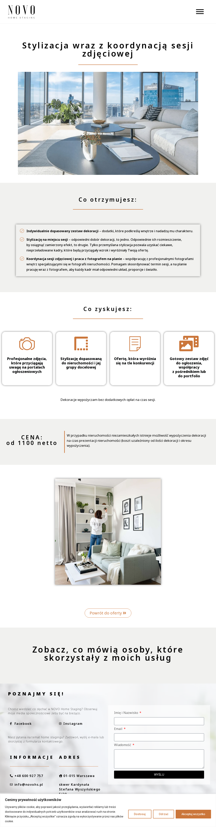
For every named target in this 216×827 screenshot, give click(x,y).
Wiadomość (123, 745)
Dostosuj (140, 814)
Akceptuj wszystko (193, 814)
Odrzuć (163, 814)
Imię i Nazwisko (126, 713)
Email (118, 729)
